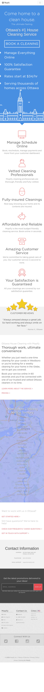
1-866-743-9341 (20, 617)
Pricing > (6, 393)
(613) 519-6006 (27, 558)
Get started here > (11, 516)
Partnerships (20, 622)
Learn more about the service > (17, 389)
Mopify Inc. (13, 657)
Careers (4, 628)
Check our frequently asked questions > (22, 529)
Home (4, 614)
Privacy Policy (34, 657)
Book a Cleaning (22, 43)
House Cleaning (19, 660)
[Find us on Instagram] (27, 642)
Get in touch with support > (15, 533)
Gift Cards (5, 622)
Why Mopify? (6, 617)
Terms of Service (23, 657)
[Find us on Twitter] (6, 642)
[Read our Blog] (38, 642)
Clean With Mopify (7, 625)
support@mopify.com (28, 562)
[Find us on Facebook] (16, 642)
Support (19, 614)
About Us (19, 619)
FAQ (3, 619)
